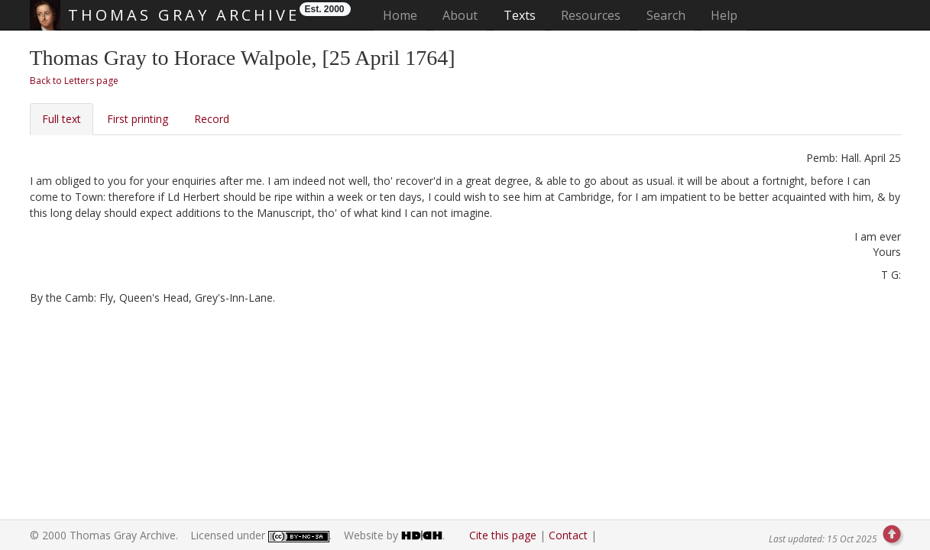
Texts (520, 15)
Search (665, 15)
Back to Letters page (74, 80)
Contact (568, 535)
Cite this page (502, 535)
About (460, 15)
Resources (591, 15)
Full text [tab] (61, 119)
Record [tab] (211, 119)
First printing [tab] (137, 119)
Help (724, 15)
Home (404, 15)
